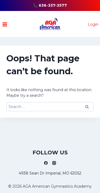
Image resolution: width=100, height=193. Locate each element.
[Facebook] (46, 163)
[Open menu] (5, 24)
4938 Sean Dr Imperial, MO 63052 (50, 173)
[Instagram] (54, 163)
